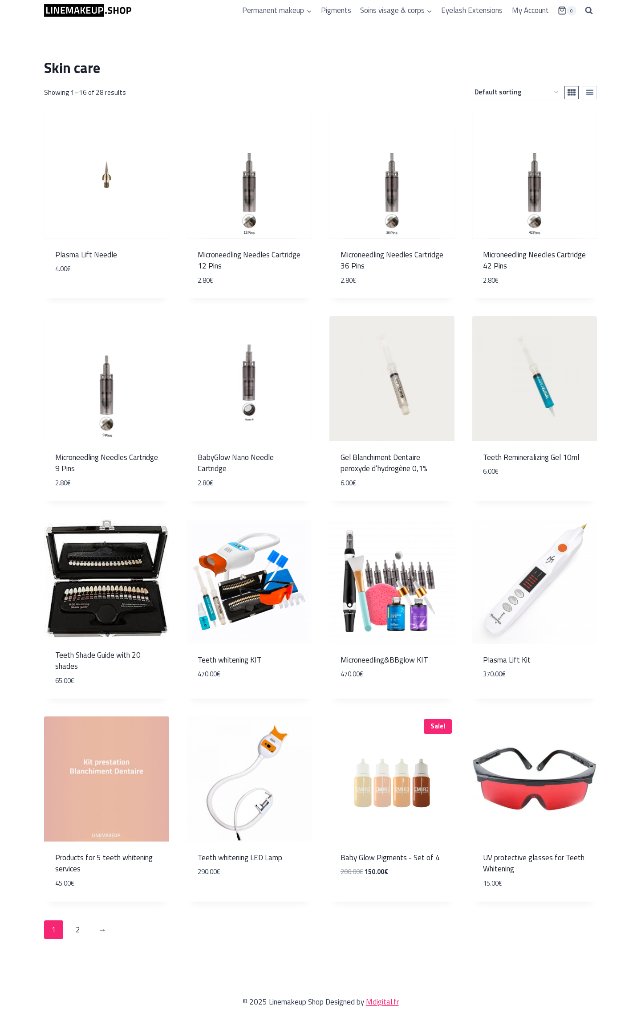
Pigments (336, 10)
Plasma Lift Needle (86, 254)
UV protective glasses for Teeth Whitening (533, 863)
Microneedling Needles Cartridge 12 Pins (249, 260)
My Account (530, 10)
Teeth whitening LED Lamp (240, 857)
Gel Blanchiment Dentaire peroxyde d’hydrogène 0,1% (384, 463)
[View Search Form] (589, 11)
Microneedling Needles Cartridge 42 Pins (534, 260)
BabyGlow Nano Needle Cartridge (236, 463)
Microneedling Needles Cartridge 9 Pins (106, 463)
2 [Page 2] (78, 929)
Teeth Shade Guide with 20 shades (98, 660)
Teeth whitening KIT (230, 660)
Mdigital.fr (382, 1002)
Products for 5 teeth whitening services (104, 863)
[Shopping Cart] (567, 11)
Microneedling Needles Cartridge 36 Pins (392, 260)
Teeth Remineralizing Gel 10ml (531, 457)
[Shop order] (516, 92)
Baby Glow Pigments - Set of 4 (390, 857)
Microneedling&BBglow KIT (384, 660)
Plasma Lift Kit (507, 660)
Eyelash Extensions (472, 10)
